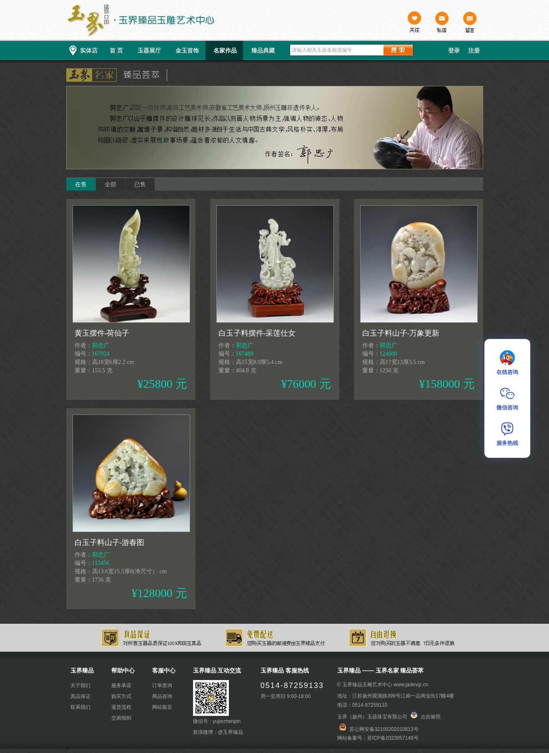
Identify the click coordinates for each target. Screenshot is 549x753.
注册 (474, 50)
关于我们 (80, 685)
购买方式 (121, 696)
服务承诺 (121, 685)
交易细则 (121, 718)
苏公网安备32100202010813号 (383, 729)
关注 (414, 22)
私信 (441, 22)
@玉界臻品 (230, 732)
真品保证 (80, 696)
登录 (454, 50)
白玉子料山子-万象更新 (401, 333)
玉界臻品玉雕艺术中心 (367, 685)
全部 (110, 184)
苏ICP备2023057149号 (393, 738)
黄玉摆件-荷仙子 (102, 333)
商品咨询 (162, 696)
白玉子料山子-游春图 (110, 542)
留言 (469, 22)
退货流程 (121, 707)
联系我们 (80, 707)
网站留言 (162, 707)
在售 (81, 184)
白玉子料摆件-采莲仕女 (257, 333)
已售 (140, 184)
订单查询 (162, 685)
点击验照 (426, 717)
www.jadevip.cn (411, 685)
